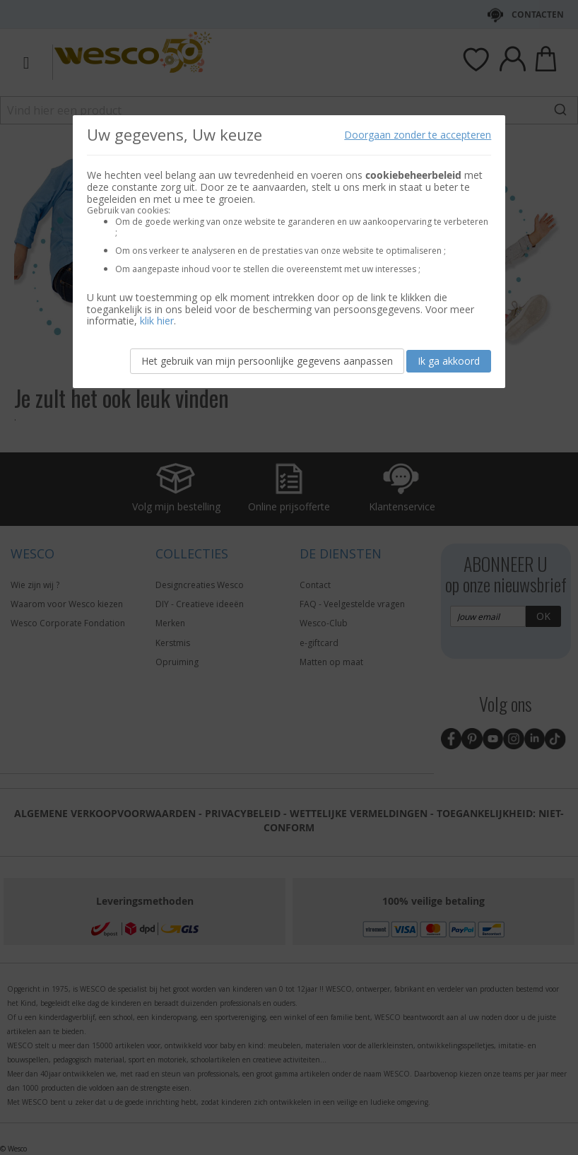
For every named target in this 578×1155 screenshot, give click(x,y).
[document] (289, 251)
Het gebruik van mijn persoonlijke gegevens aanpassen (267, 361)
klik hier (157, 320)
